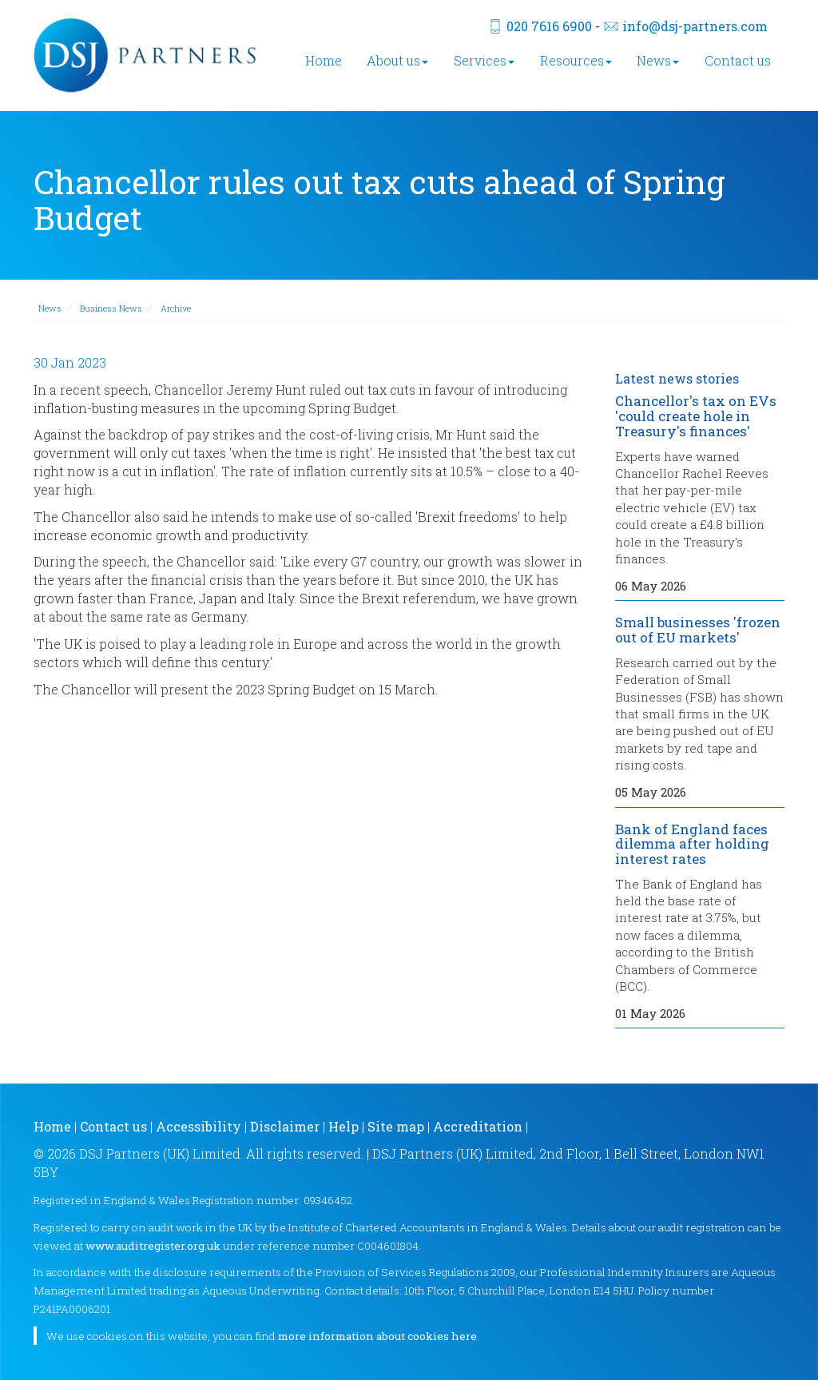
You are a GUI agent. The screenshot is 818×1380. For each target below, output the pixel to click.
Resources (576, 60)
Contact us (738, 60)
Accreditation (477, 1126)
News (658, 60)
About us (397, 60)
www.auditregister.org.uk (152, 1246)
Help (343, 1126)
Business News (111, 308)
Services (484, 60)
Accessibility (198, 1126)
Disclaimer (285, 1126)
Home (323, 60)
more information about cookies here (377, 1336)
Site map (395, 1126)
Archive (176, 308)
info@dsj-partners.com (695, 26)
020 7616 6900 (549, 26)
